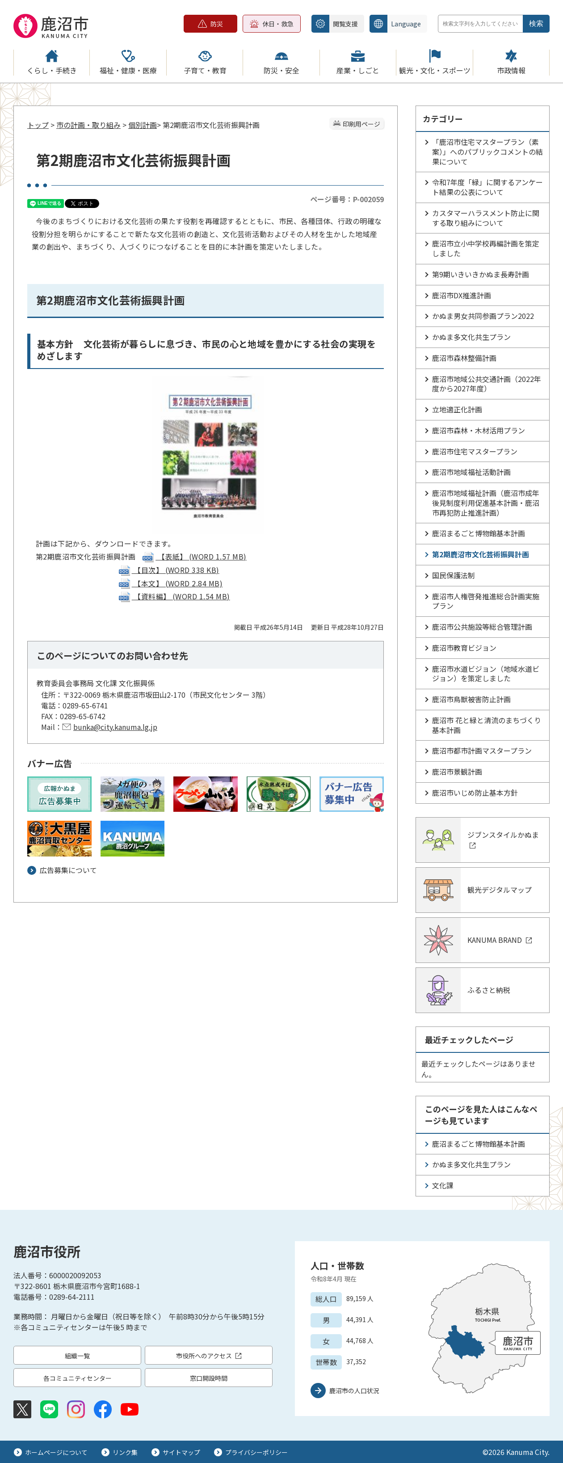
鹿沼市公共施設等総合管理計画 (482, 626)
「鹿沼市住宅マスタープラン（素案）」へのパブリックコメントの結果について (487, 151)
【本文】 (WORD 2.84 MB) (170, 583)
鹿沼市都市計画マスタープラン (482, 750)
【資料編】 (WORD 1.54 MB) (174, 596)
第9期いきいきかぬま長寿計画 (480, 274)
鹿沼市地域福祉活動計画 (471, 471)
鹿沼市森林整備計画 (464, 357)
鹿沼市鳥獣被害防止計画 (471, 699)
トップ (38, 124)
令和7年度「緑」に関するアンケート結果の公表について (487, 187)
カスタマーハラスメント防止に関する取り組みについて (485, 218)
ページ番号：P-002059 (347, 199)
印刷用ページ (361, 123)
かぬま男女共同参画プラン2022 (486, 315)
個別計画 (142, 124)
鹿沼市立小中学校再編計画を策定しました (485, 248)
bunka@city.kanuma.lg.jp (115, 726)
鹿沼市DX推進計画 (461, 295)
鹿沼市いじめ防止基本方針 (475, 792)
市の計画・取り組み (88, 124)
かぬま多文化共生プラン (471, 336)
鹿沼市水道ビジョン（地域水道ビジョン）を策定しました (485, 673)
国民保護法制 (453, 575)
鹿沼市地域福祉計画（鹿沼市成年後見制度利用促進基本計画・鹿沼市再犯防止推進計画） (485, 503)
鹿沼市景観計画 (457, 771)
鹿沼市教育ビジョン (464, 647)
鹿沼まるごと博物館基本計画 (478, 533)
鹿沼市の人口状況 (354, 1390)
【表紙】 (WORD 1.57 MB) (194, 556)
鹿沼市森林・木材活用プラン (478, 430)
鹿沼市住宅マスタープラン (474, 451)
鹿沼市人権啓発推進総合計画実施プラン (485, 601)
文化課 (443, 1185)
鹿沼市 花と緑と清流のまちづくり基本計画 (486, 725)
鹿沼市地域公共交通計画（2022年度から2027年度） (486, 383)
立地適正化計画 (457, 409)
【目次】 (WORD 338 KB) (168, 569)
